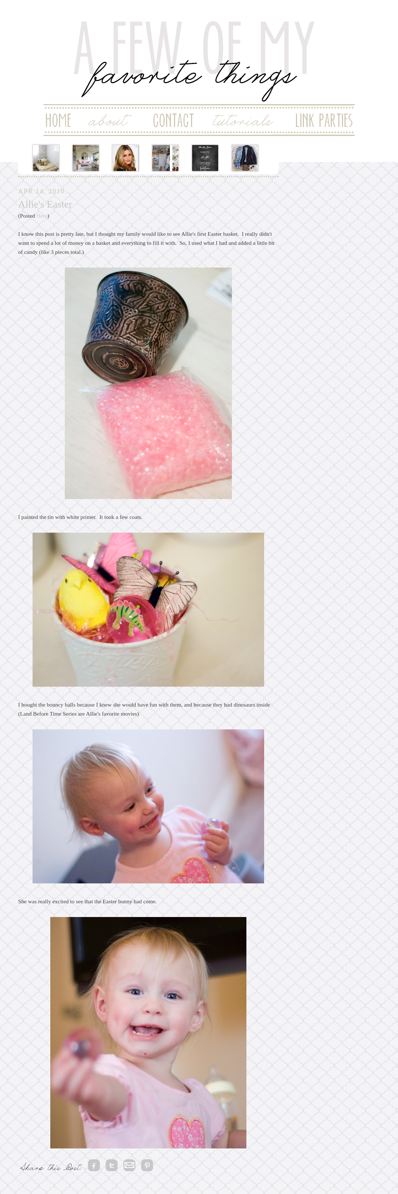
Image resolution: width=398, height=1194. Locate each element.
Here (42, 216)
